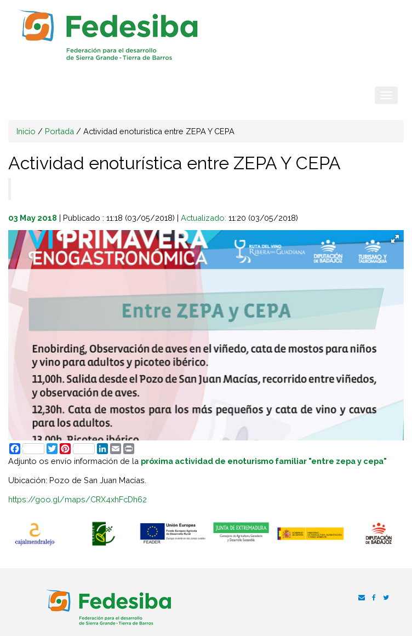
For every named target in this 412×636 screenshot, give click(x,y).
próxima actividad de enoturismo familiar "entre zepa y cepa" (264, 461)
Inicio (26, 131)
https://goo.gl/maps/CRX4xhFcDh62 (77, 499)
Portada (59, 131)
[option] (34, 534)
